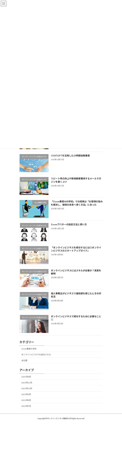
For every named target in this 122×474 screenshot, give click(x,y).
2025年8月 (26, 377)
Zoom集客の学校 (29, 349)
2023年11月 (26, 382)
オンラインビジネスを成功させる (36, 354)
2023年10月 (26, 388)
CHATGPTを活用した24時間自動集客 (70, 155)
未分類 (24, 360)
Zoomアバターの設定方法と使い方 (69, 224)
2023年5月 (26, 406)
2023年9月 (26, 394)
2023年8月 (26, 400)
